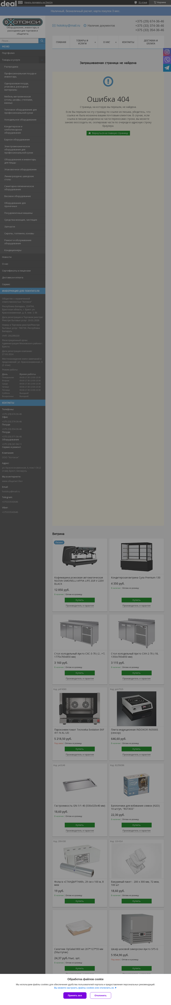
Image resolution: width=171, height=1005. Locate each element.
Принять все (75, 995)
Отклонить (101, 995)
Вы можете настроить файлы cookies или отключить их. (84, 987)
